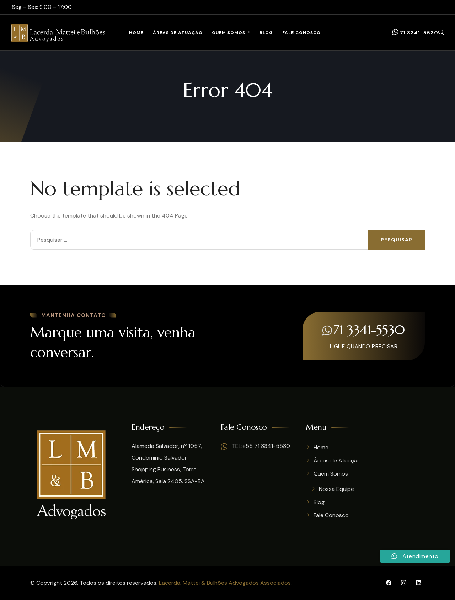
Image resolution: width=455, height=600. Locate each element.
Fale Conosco (301, 33)
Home (136, 33)
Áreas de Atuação (178, 33)
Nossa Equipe (336, 489)
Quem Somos (228, 33)
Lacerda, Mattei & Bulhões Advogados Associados (225, 582)
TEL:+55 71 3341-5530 (255, 446)
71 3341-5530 (415, 32)
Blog (266, 33)
